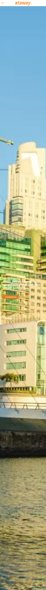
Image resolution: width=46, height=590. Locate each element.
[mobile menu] (2, 3)
